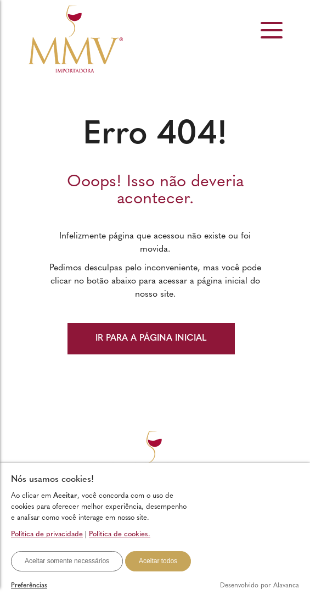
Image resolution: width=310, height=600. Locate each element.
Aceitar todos (158, 561)
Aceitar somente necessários (67, 561)
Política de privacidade (47, 534)
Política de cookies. (119, 534)
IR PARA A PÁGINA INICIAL (151, 338)
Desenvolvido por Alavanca (259, 585)
